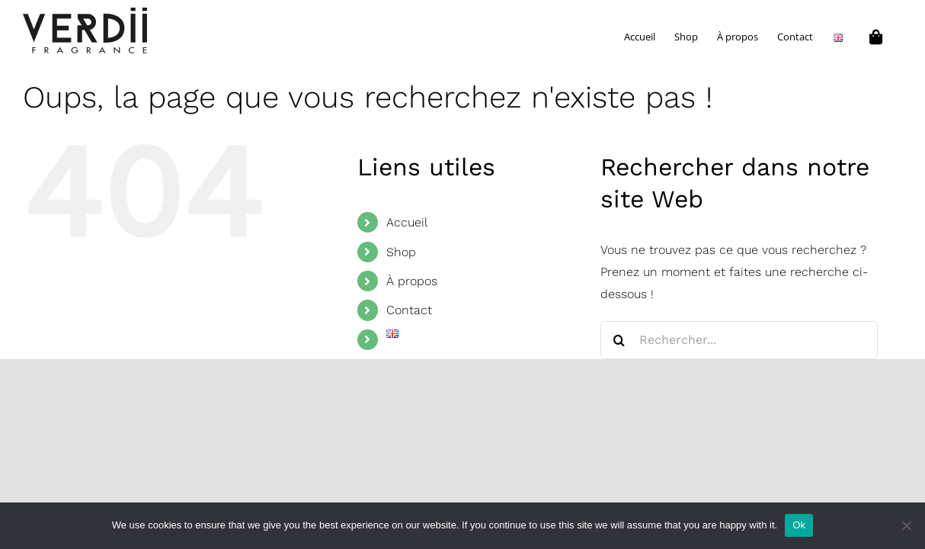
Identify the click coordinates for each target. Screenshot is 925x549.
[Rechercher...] (739, 340)
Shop (401, 252)
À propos (411, 281)
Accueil (406, 222)
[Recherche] (619, 340)
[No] (906, 525)
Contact (409, 310)
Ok (798, 525)
